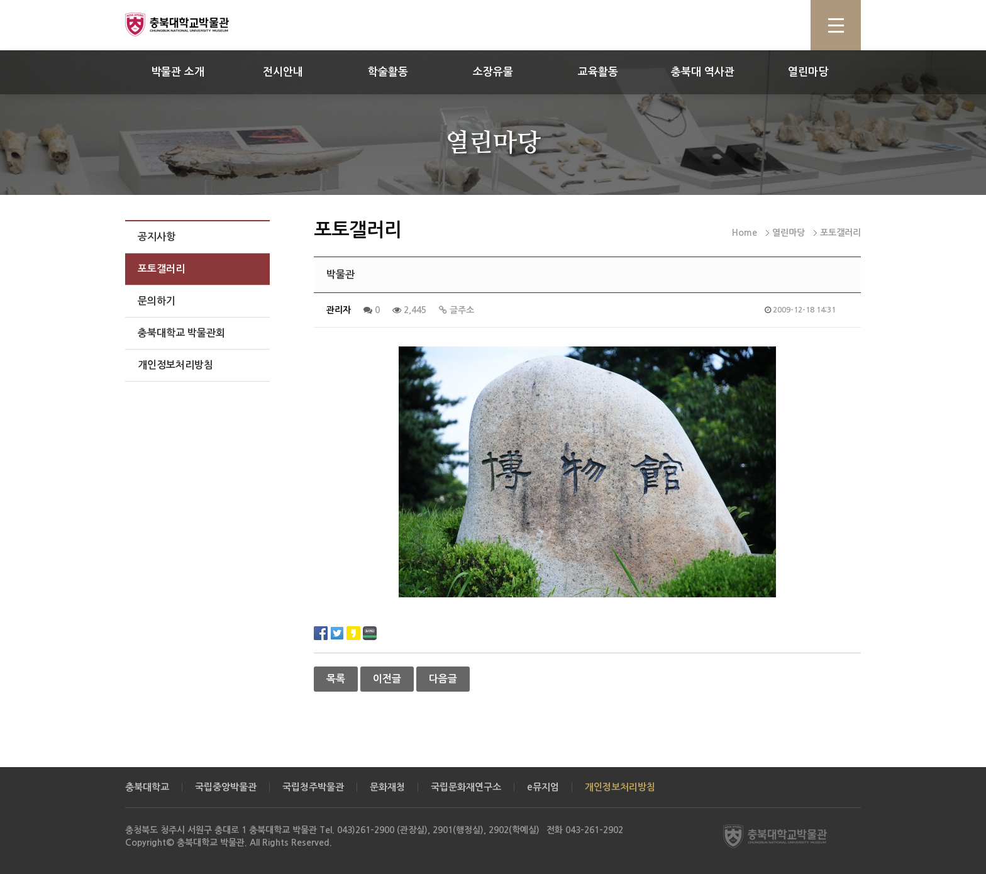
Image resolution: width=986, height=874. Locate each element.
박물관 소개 (177, 72)
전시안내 (283, 72)
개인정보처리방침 (175, 365)
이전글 (387, 678)
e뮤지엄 (543, 787)
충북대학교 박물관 (191, 24)
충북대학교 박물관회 (181, 333)
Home (744, 232)
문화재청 (387, 787)
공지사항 (156, 236)
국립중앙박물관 (226, 787)
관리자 (338, 310)
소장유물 (493, 72)
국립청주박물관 (313, 787)
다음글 (443, 678)
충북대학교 (147, 787)
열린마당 (808, 72)
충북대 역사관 (702, 72)
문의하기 (156, 301)
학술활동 (388, 72)
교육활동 (598, 72)
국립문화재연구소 (466, 787)
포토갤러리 (161, 269)
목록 (335, 678)
